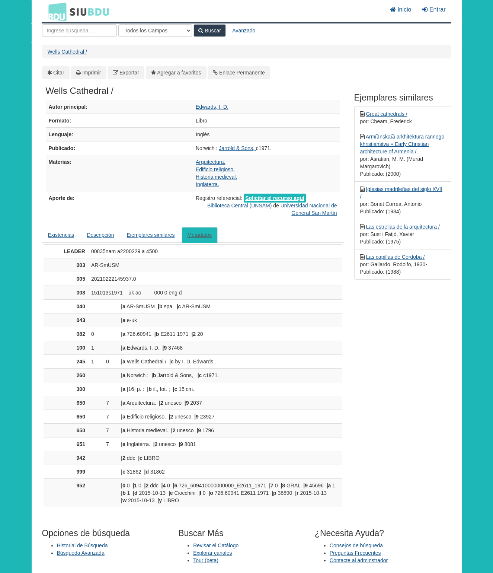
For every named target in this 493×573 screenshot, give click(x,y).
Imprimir (91, 73)
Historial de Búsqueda (82, 545)
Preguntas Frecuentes (355, 553)
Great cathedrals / (386, 114)
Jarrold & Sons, (237, 148)
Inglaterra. (207, 184)
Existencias (61, 235)
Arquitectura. (210, 162)
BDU (55, 11)
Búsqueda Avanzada (81, 553)
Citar (58, 73)
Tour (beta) (205, 560)
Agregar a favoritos (179, 73)
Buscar (209, 31)
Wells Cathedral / (67, 52)
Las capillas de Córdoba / (395, 257)
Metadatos (200, 235)
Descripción (100, 235)
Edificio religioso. (215, 169)
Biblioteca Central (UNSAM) (240, 205)
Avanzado (243, 31)
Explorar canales (212, 553)
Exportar (129, 73)
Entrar (433, 9)
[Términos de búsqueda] (79, 30)
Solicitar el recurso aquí (274, 198)
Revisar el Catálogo (216, 545)
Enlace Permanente (242, 73)
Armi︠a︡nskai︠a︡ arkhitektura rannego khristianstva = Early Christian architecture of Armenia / (402, 144)
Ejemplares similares (151, 235)
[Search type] (155, 30)
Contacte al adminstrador (359, 560)
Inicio (401, 9)
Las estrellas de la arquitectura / (402, 227)
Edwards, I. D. (212, 107)
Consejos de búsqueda (356, 545)
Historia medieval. (216, 177)
